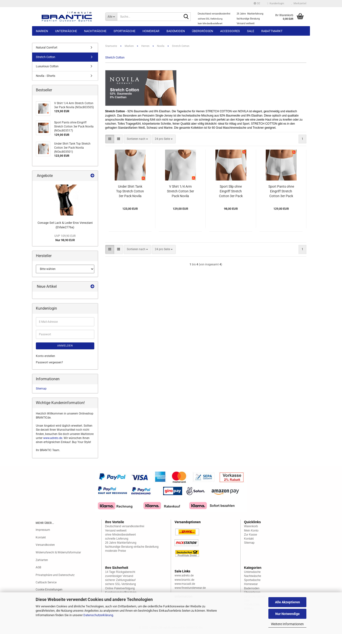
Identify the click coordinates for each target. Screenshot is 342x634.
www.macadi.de (185, 583)
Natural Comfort (46, 47)
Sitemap (41, 388)
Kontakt (41, 537)
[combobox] (137, 139)
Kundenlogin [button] (275, 3)
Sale (250, 31)
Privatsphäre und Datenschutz (55, 575)
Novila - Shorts (45, 76)
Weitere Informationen (287, 624)
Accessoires (230, 31)
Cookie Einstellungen (49, 589)
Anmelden (65, 345)
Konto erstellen (45, 356)
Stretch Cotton (45, 57)
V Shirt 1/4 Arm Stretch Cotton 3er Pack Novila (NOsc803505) (180, 191)
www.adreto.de (52, 438)
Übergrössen (202, 31)
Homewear (150, 31)
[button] (257, 3)
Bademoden (175, 31)
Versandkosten (45, 544)
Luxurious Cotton (47, 66)
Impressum (43, 530)
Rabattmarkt (272, 31)
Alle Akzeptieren (287, 602)
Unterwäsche (66, 31)
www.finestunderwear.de (190, 588)
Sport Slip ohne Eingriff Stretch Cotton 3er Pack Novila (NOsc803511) (231, 191)
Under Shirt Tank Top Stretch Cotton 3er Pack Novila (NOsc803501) (130, 191)
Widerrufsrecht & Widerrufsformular (58, 552)
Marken (42, 31)
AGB (38, 567)
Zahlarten (42, 560)
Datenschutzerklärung (98, 615)
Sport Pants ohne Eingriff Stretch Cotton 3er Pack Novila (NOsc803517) (281, 191)
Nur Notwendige (287, 614)
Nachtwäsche (95, 31)
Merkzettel (298, 3)
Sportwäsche (124, 31)
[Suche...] (111, 16)
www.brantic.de (184, 579)
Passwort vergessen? (49, 362)
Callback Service (46, 582)
